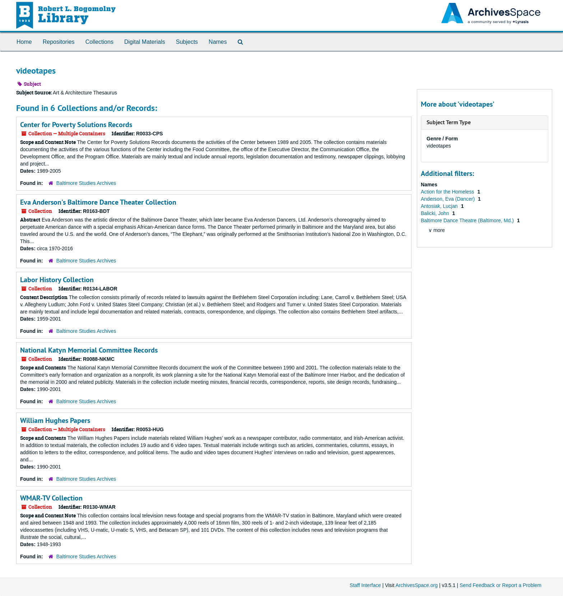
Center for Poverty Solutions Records (76, 124)
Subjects (187, 42)
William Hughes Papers (55, 420)
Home (24, 42)
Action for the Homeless (448, 192)
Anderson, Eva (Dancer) (448, 199)
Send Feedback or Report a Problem (500, 585)
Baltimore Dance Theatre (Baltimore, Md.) (468, 220)
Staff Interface (365, 585)
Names (218, 42)
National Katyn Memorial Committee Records (89, 350)
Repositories (59, 42)
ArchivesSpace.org (416, 585)
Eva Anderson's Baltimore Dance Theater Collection (98, 202)
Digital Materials (144, 42)
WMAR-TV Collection (51, 498)
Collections (99, 42)
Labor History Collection (57, 279)
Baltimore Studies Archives (86, 183)
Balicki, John (435, 213)
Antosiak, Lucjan (440, 206)
